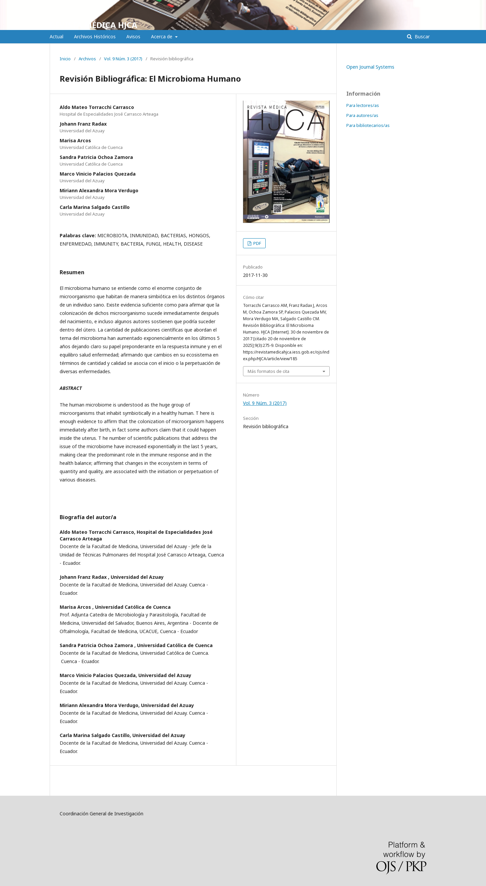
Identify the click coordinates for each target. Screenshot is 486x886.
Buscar (421, 36)
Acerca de (162, 36)
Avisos (133, 36)
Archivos (87, 59)
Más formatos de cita (268, 371)
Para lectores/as (362, 105)
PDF (256, 243)
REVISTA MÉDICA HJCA (93, 24)
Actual (56, 36)
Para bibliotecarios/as (368, 125)
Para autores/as (362, 115)
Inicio (65, 59)
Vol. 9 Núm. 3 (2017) (123, 59)
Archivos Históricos (95, 36)
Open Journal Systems (370, 67)
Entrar (430, 5)
